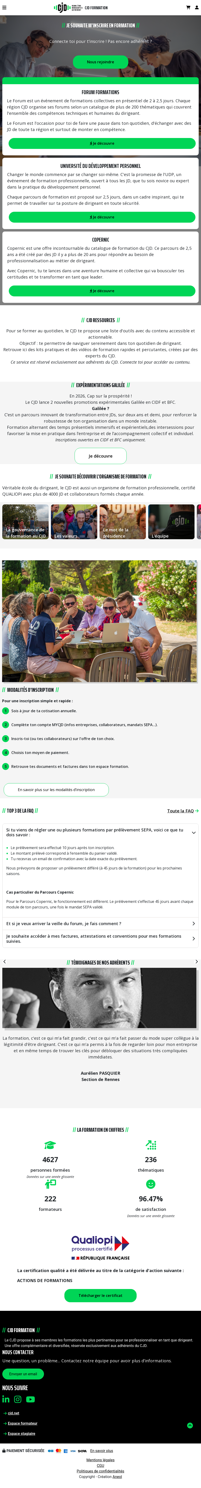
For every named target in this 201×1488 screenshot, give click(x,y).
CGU (100, 1465)
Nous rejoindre (100, 61)
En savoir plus (101, 1451)
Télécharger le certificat (100, 1295)
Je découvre (102, 217)
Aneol (117, 1477)
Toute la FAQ (183, 811)
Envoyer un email (23, 1374)
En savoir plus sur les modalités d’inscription (56, 789)
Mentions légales (100, 1460)
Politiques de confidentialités (100, 1471)
